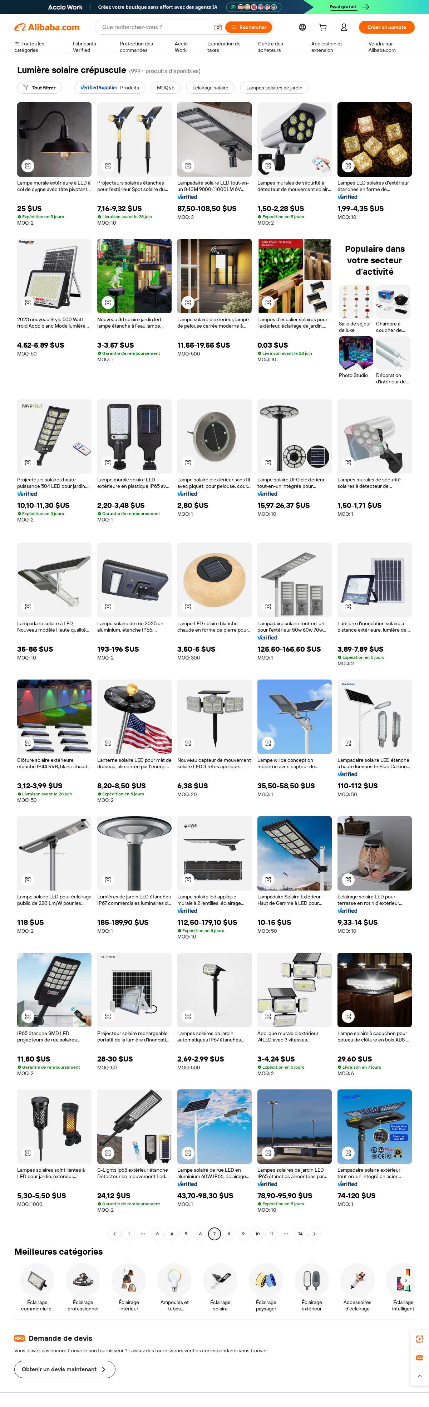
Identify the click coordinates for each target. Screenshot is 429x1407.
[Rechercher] (248, 27)
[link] (419, 1339)
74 (300, 1233)
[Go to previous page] (114, 1233)
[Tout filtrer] (39, 88)
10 (257, 1233)
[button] (218, 27)
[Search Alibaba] (155, 27)
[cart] (324, 28)
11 (271, 1233)
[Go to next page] (314, 1233)
